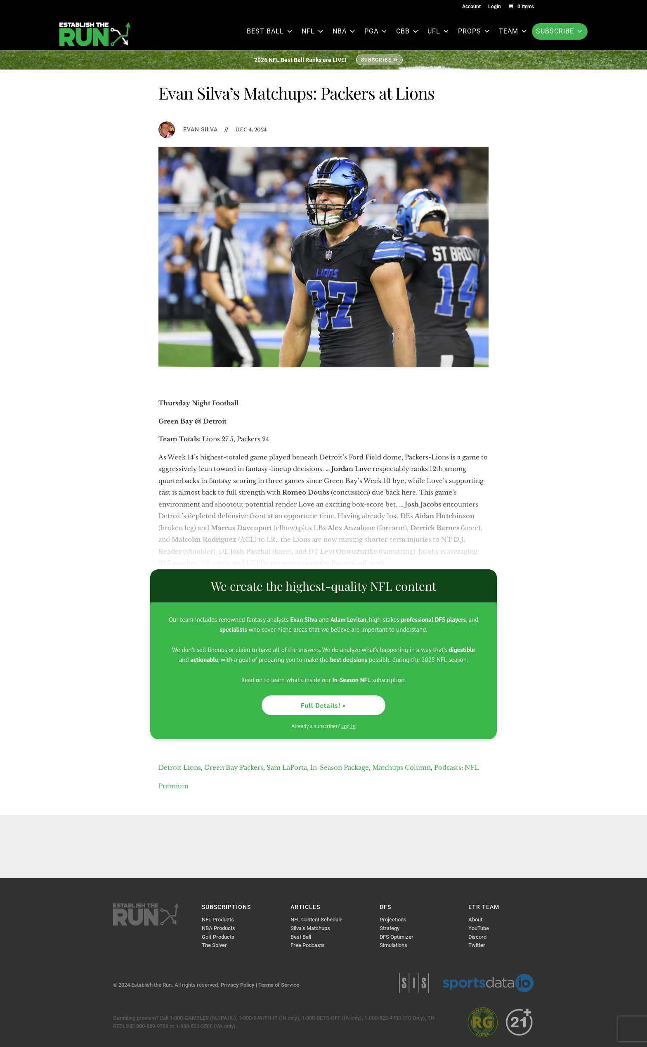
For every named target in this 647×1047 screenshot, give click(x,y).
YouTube (478, 928)
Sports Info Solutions (414, 983)
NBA (344, 31)
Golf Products (218, 937)
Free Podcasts (307, 945)
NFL (313, 31)
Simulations (393, 945)
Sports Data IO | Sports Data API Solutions (488, 983)
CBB (407, 31)
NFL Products (218, 919)
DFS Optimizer (396, 937)
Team (513, 31)
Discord (477, 937)
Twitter (476, 945)
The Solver (214, 945)
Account (471, 7)
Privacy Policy (238, 985)
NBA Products (218, 928)
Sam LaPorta (287, 767)
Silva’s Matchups (310, 928)
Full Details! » (323, 705)
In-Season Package (339, 767)
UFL (438, 31)
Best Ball (270, 31)
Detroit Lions (179, 767)
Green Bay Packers (233, 767)
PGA (376, 31)
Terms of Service (278, 985)
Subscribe (559, 31)
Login (494, 7)
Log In (348, 726)
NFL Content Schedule (316, 919)
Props (474, 31)
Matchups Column (401, 767)
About (475, 919)
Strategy (389, 928)
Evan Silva (200, 129)
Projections (393, 919)
